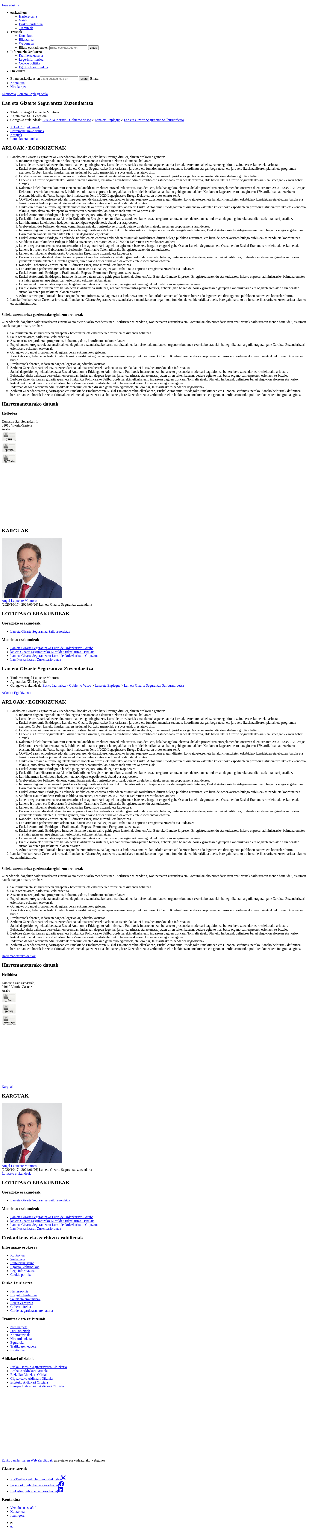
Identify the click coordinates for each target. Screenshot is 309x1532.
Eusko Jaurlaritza (31, 24)
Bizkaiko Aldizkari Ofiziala (29, 1374)
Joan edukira (10, 5)
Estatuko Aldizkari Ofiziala (29, 1382)
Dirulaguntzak (20, 1331)
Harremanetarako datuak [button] (27, 131)
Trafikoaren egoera (23, 1346)
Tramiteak (26, 28)
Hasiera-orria (28, 16)
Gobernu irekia (20, 1307)
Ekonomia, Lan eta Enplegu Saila (25, 94)
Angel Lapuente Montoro (41, 112)
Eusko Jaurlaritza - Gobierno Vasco (66, 120)
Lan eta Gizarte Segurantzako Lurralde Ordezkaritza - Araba (51, 648)
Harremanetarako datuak (19, 956)
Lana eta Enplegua (107, 120)
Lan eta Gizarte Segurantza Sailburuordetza (154, 120)
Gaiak (23, 20)
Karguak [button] (16, 135)
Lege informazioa (22, 1271)
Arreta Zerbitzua (21, 1303)
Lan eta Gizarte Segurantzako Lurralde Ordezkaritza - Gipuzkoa (54, 655)
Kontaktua (26, 35)
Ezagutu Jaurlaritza (23, 1295)
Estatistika (17, 1350)
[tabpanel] (154, 271)
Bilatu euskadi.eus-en (33, 47)
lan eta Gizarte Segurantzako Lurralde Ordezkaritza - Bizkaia (52, 652)
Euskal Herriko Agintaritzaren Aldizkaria (38, 1367)
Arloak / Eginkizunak (16, 693)
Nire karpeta (18, 86)
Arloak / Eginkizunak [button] (25, 127)
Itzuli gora (17, 1515)
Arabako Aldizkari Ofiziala (29, 1371)
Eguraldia (17, 1342)
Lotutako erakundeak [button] (24, 139)
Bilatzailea (26, 39)
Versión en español (23, 1508)
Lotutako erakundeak (16, 1173)
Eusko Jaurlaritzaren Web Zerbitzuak (27, 1460)
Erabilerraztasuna (31, 55)
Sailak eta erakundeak (25, 1299)
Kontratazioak (20, 1335)
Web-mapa (26, 43)
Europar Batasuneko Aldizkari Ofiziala (37, 1386)
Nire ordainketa (21, 1338)
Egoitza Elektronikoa (33, 67)
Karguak (8, 1087)
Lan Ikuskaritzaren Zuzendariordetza (35, 659)
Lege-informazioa (31, 59)
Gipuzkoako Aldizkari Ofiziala (31, 1378)
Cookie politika (29, 63)
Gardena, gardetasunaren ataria (31, 1310)
